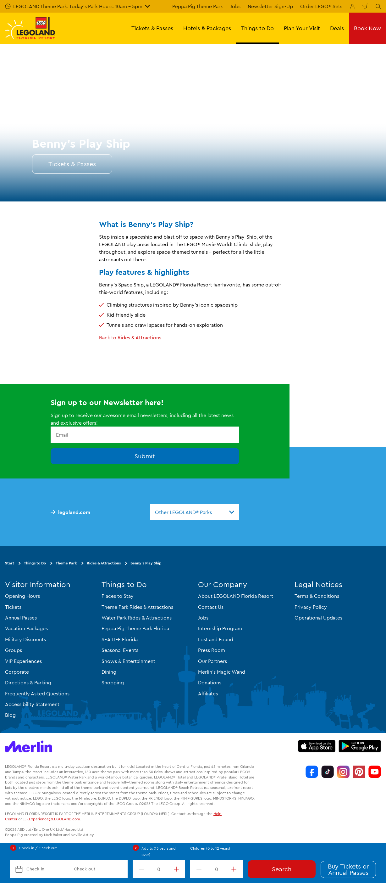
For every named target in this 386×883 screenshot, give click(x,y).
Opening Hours (22, 596)
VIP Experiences (23, 661)
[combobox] (194, 512)
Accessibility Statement (32, 704)
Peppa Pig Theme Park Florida (135, 628)
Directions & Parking (28, 682)
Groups (13, 650)
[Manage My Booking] (352, 6)
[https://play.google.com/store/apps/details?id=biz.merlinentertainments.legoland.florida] (360, 746)
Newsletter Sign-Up (270, 6)
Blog (10, 715)
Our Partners (212, 661)
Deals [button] (337, 28)
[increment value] (177, 869)
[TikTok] (327, 772)
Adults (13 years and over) (158, 851)
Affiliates (208, 693)
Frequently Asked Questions (37, 693)
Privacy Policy (311, 607)
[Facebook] (312, 772)
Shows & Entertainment (128, 661)
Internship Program (220, 628)
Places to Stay (118, 596)
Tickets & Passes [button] (152, 28)
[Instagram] (343, 772)
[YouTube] (374, 772)
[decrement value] (140, 869)
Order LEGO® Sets (321, 6)
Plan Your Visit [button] (302, 28)
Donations (209, 682)
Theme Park (66, 563)
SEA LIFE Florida (120, 639)
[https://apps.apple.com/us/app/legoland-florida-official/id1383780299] (316, 746)
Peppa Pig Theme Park (197, 6)
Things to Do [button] (257, 28)
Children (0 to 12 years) (210, 848)
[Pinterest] (359, 772)
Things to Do (35, 563)
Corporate (17, 672)
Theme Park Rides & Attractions (137, 607)
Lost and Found (215, 639)
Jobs (235, 6)
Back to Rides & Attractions (130, 337)
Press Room (211, 650)
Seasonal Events (120, 650)
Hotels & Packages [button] (207, 28)
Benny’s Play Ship (146, 563)
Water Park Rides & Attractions (137, 617)
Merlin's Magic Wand (221, 672)
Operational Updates (318, 617)
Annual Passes (21, 617)
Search (281, 869)
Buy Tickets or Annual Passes (348, 869)
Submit (145, 456)
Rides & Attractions (104, 563)
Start (9, 563)
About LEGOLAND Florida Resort (235, 596)
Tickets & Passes (72, 164)
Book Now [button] (367, 28)
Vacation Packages (26, 628)
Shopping (113, 682)
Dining (109, 672)
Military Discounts (25, 639)
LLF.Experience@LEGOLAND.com (51, 819)
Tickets (13, 607)
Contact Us (210, 607)
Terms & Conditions (317, 596)
